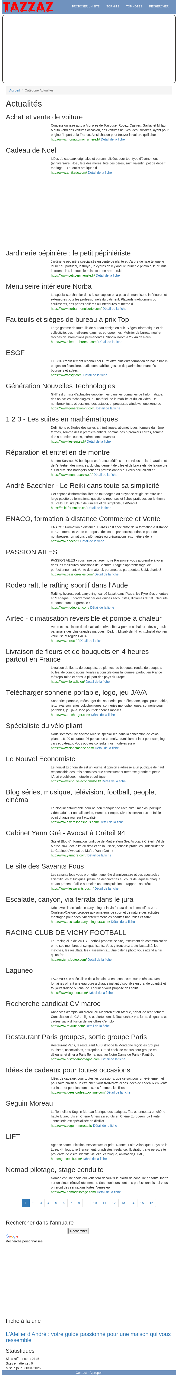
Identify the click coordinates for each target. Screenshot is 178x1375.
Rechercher (159, 6)
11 (104, 1203)
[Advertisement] (89, 49)
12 (114, 1203)
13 (123, 1203)
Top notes (134, 6)
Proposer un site (86, 6)
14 (132, 1203)
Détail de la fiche (113, 139)
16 (151, 1203)
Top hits (113, 6)
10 (95, 1203)
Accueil (14, 90)
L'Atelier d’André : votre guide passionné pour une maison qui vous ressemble (88, 1337)
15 (142, 1203)
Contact (81, 1373)
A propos (95, 1373)
